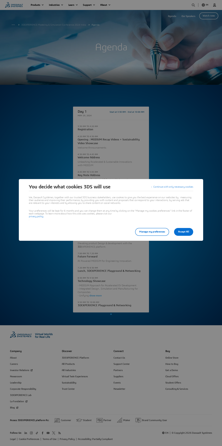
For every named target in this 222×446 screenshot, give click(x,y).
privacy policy (36, 216)
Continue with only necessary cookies (173, 187)
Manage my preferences (152, 231)
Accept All (183, 231)
